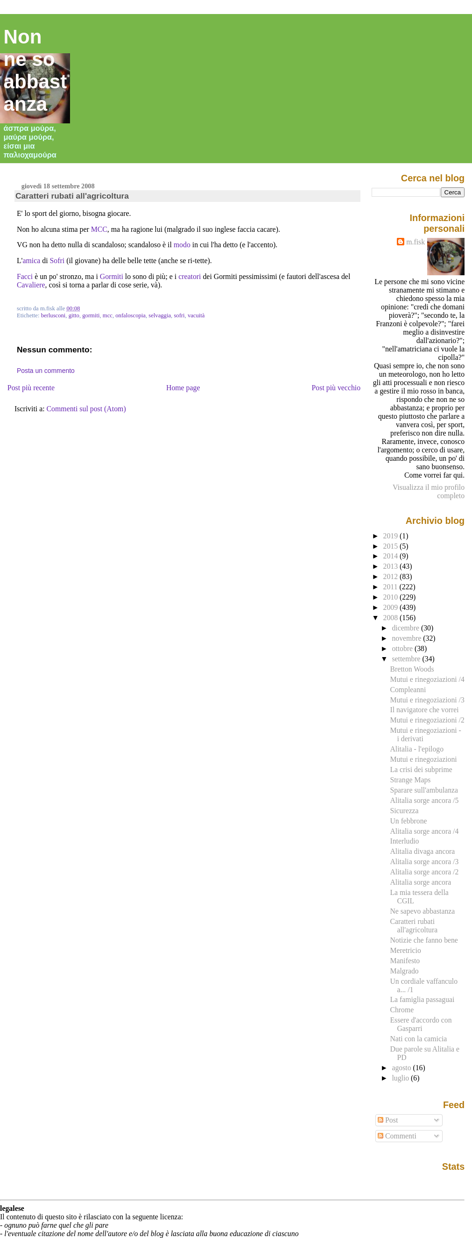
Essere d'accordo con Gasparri (420, 1024)
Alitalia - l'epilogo (417, 749)
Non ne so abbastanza (35, 70)
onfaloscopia (130, 315)
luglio (401, 1078)
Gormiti (111, 276)
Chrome (402, 1010)
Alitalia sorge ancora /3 (424, 862)
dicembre (406, 628)
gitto (74, 315)
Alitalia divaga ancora (422, 851)
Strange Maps (410, 780)
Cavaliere (31, 285)
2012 (391, 576)
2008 (391, 618)
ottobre (403, 648)
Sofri (57, 261)
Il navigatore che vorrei (424, 710)
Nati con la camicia (418, 1039)
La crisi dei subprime (421, 769)
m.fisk (415, 242)
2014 (391, 556)
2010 (391, 597)
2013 (391, 566)
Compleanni (408, 690)
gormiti (90, 315)
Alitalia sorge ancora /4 (424, 831)
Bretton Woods (412, 669)
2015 (391, 546)
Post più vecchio (336, 388)
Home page (183, 388)
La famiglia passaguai (422, 999)
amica (31, 261)
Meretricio (405, 950)
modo (182, 245)
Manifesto (405, 961)
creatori (189, 276)
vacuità (196, 315)
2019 (391, 536)
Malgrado (404, 971)
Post (388, 1120)
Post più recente (31, 388)
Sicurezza (404, 811)
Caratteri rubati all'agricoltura (72, 195)
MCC (99, 229)
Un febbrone (408, 821)
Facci (25, 276)
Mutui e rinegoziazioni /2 (427, 720)
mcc (108, 315)
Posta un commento (46, 370)
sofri (179, 315)
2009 (391, 607)
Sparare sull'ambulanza (424, 790)
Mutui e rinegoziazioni (423, 759)
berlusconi (53, 315)
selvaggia (159, 315)
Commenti (397, 1136)
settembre (407, 659)
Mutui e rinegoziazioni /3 (427, 700)
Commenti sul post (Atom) (86, 409)
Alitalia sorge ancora (420, 882)
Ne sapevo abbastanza (422, 911)
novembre (407, 638)
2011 (391, 587)
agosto (402, 1068)
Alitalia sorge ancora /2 (424, 872)
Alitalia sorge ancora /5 (424, 800)
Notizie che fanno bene (424, 940)
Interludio (404, 841)
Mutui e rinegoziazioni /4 (427, 679)
